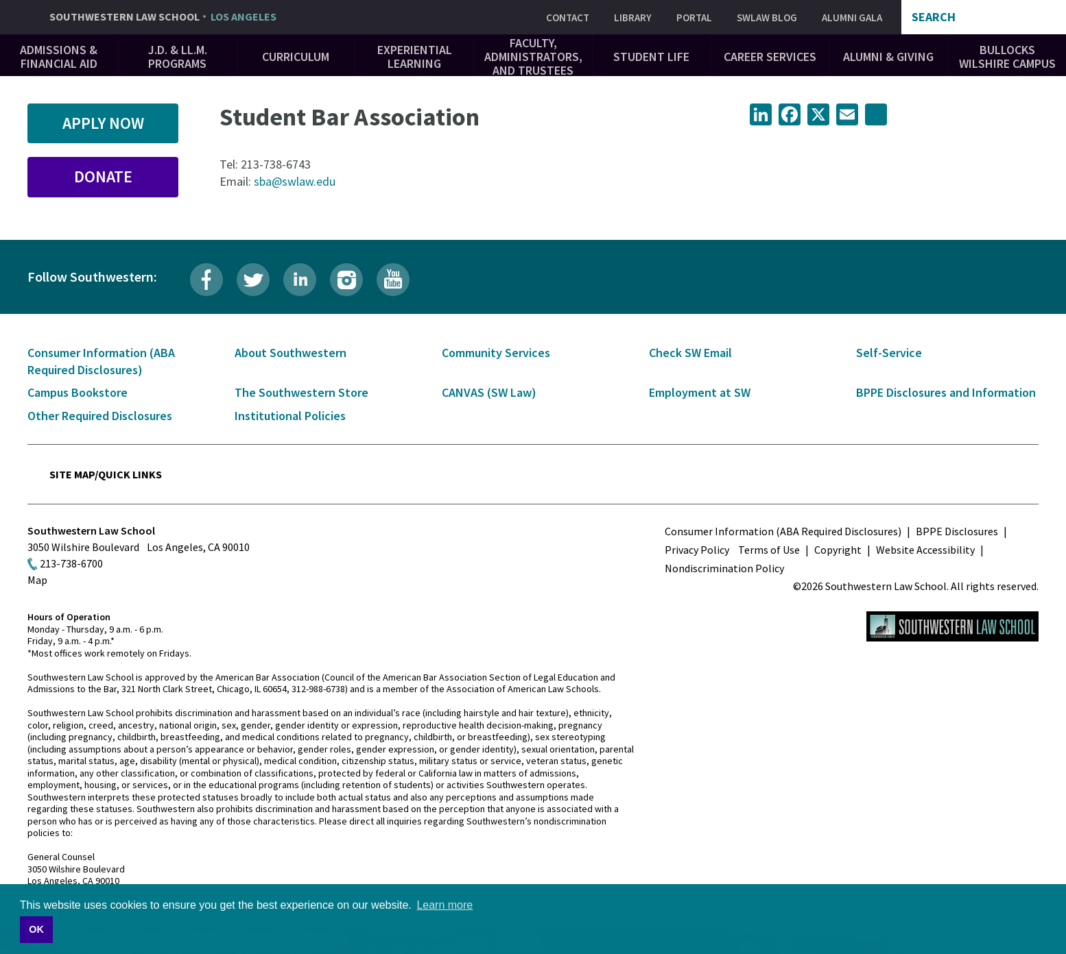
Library (633, 17)
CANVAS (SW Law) (489, 392)
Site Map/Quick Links (105, 474)
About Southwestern (290, 352)
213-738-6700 (71, 563)
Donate (103, 176)
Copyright (838, 549)
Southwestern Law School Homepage (952, 626)
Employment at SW (699, 392)
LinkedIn (299, 279)
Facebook (206, 279)
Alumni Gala (852, 17)
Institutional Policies (290, 416)
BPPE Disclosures (957, 531)
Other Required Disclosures (99, 416)
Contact (567, 17)
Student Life (651, 56)
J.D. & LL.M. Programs (177, 56)
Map (37, 580)
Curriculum (295, 56)
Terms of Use (769, 549)
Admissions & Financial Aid (58, 56)
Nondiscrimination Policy (724, 568)
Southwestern (162, 17)
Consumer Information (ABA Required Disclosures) (783, 531)
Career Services (770, 56)
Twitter (253, 279)
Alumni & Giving (888, 56)
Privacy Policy (697, 549)
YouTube (393, 279)
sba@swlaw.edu (294, 181)
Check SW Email (690, 352)
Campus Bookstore (77, 392)
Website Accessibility (925, 549)
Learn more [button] (444, 905)
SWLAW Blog (767, 17)
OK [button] (36, 929)
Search (934, 17)
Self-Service (889, 352)
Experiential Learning (414, 56)
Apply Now (103, 123)
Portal (694, 17)
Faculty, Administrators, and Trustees (533, 56)
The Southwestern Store (301, 392)
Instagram (346, 279)
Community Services (496, 352)
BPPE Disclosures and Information (946, 392)
